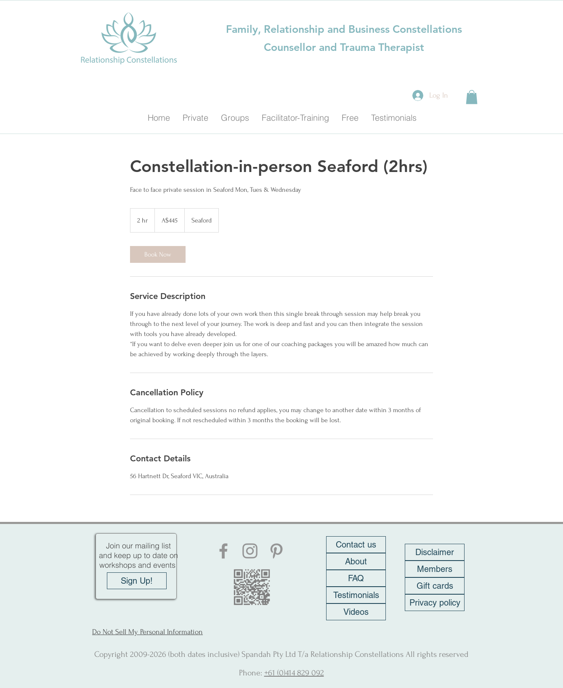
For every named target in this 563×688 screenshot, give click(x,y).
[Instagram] (250, 551)
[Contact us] (356, 544)
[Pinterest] (276, 551)
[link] (158, 254)
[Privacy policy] (435, 602)
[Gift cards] (435, 585)
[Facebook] (223, 551)
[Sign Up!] (137, 580)
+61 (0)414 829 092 (294, 672)
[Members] (435, 569)
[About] (356, 561)
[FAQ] (356, 578)
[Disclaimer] (435, 552)
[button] (472, 97)
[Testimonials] (356, 595)
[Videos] (356, 611)
